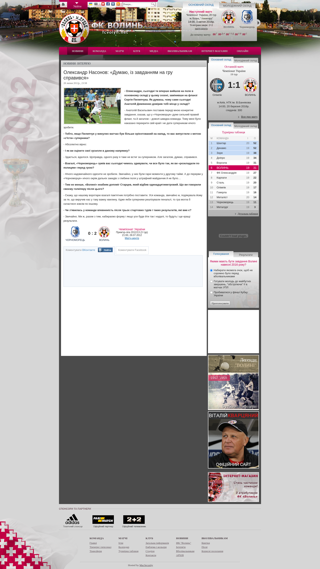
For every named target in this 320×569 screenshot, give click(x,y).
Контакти (151, 555)
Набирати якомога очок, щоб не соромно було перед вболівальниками (233, 273)
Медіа (154, 51)
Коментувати (80, 250)
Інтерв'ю (181, 547)
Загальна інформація (157, 542)
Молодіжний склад (237, 5)
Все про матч (249, 116)
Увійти (107, 250)
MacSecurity (146, 565)
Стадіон (150, 551)
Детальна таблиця (248, 213)
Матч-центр (132, 238)
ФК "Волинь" (183, 542)
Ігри (121, 542)
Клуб (136, 51)
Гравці (93, 542)
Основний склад (201, 4)
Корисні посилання (212, 551)
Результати (245, 254)
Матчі (120, 51)
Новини (77, 51)
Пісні (205, 547)
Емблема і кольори (156, 547)
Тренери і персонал (100, 547)
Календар (124, 547)
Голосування (221, 253)
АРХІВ (180, 555)
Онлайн (242, 51)
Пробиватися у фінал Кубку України (231, 294)
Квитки (206, 542)
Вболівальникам (180, 51)
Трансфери (96, 551)
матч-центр (201, 28)
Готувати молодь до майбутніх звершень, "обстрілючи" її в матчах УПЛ (232, 284)
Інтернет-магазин (214, 51)
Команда (99, 51)
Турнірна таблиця (129, 551)
